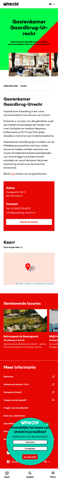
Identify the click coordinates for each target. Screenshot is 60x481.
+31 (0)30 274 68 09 (20, 208)
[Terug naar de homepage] (11, 4)
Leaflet (19, 284)
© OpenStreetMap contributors (43, 284)
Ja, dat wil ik (30, 457)
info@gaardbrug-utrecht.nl (20, 212)
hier (13, 173)
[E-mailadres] (30, 448)
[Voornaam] (30, 442)
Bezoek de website (29, 222)
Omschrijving (11, 86)
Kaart (23, 86)
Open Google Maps (13, 247)
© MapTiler (28, 284)
